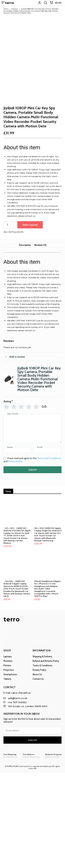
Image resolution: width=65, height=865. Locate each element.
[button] (45, 3)
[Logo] (10, 848)
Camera (14, 9)
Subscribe (32, 832)
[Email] (47, 542)
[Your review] (32, 520)
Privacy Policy (15, 553)
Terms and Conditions (49, 550)
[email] (32, 822)
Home (5, 9)
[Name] (17, 542)
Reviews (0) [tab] (40, 337)
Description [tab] (25, 337)
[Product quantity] (8, 317)
